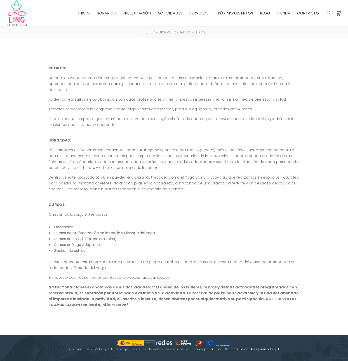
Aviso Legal (269, 349)
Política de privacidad (204, 349)
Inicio (147, 32)
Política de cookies (241, 349)
